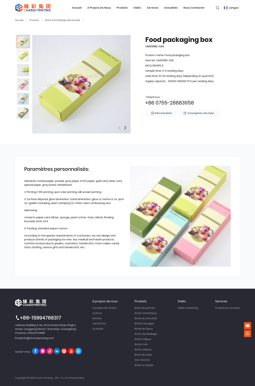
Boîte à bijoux (143, 339)
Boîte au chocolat (146, 318)
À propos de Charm (104, 308)
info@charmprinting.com (38, 338)
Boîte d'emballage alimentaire (62, 20)
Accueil (76, 7)
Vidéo (137, 7)
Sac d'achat (142, 360)
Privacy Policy (76, 377)
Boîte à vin (141, 344)
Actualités (171, 7)
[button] (125, 128)
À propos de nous (99, 7)
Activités (97, 329)
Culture (97, 313)
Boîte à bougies (144, 323)
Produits (122, 7)
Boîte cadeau (143, 349)
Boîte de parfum (145, 308)
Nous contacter (194, 7)
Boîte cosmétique (146, 313)
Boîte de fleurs (144, 329)
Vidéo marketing (188, 308)
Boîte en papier (144, 365)
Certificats (99, 323)
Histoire (97, 318)
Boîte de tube (143, 355)
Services (152, 7)
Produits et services (227, 308)
